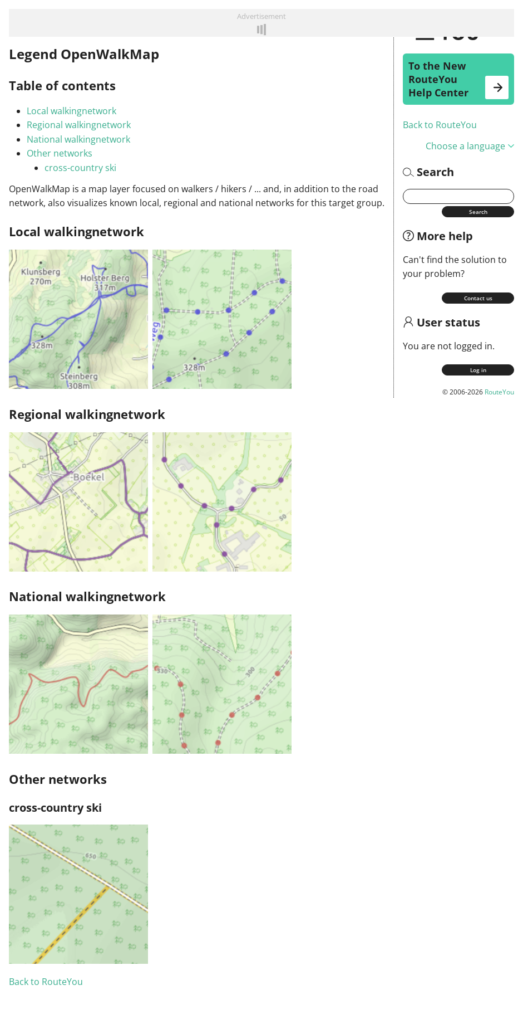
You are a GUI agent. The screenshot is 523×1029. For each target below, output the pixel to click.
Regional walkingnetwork (79, 125)
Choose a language (470, 146)
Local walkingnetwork (71, 111)
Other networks (59, 153)
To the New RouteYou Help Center (458, 79)
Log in (478, 370)
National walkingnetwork (78, 139)
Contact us (478, 298)
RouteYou (499, 392)
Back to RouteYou (440, 125)
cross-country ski (80, 168)
